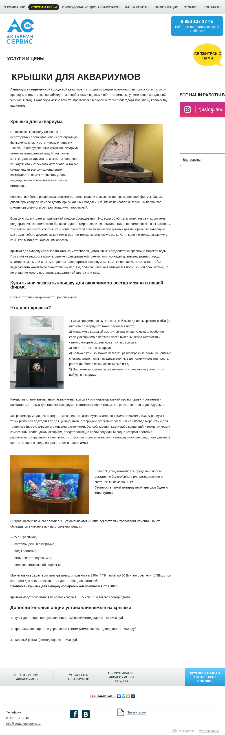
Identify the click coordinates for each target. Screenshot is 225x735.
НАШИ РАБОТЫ (137, 7)
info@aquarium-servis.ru (23, 723)
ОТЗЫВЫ (191, 7)
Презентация (136, 712)
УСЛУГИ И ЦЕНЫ (44, 7)
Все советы (192, 159)
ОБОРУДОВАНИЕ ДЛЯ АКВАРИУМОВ (90, 7)
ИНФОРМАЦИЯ (166, 7)
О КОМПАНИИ (14, 7)
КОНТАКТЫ (212, 7)
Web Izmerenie (209, 731)
